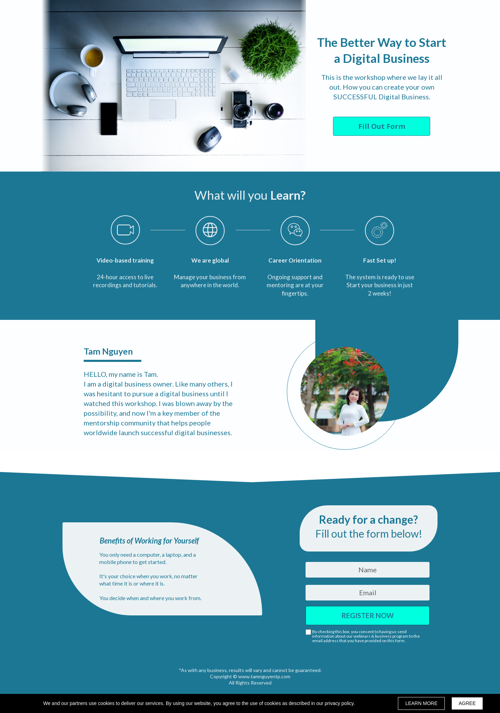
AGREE (467, 703)
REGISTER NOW (367, 615)
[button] (381, 126)
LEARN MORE (421, 703)
